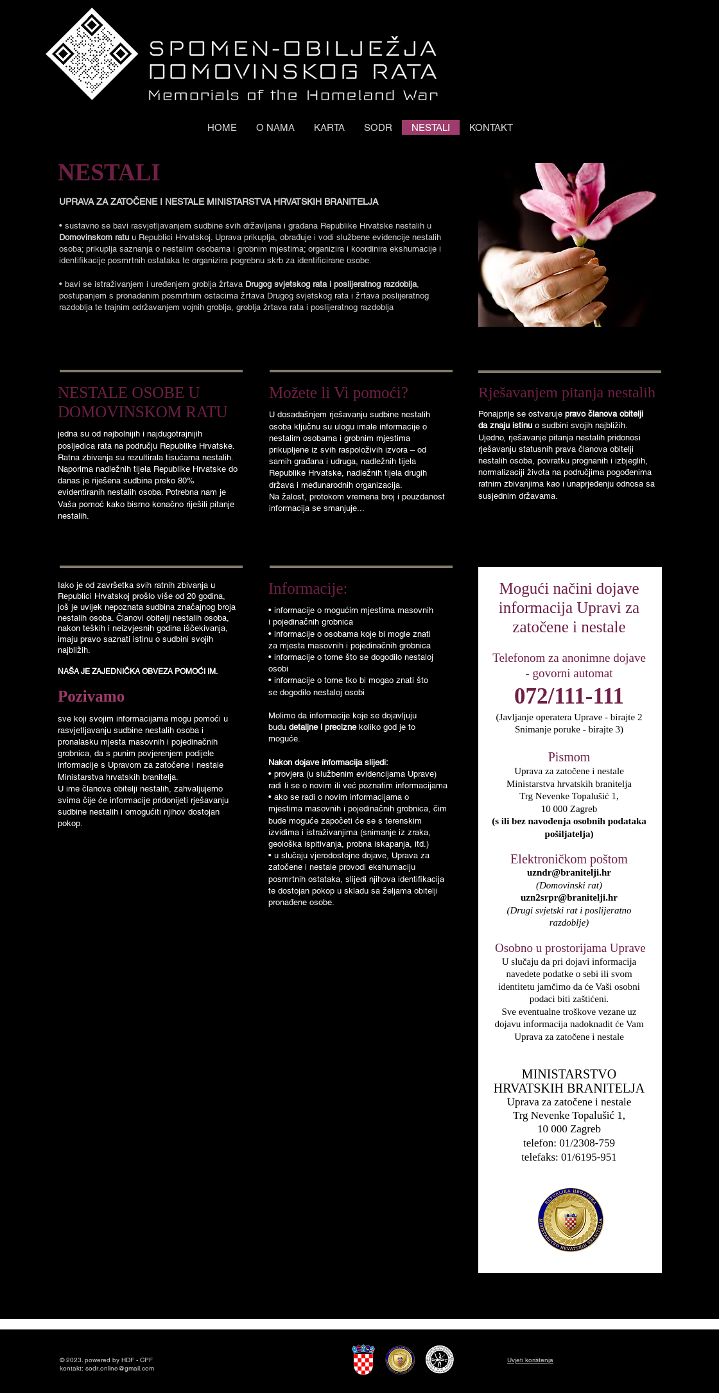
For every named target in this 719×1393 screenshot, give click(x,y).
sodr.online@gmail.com (119, 1368)
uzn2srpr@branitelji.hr (569, 897)
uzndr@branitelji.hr (569, 872)
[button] (378, 127)
